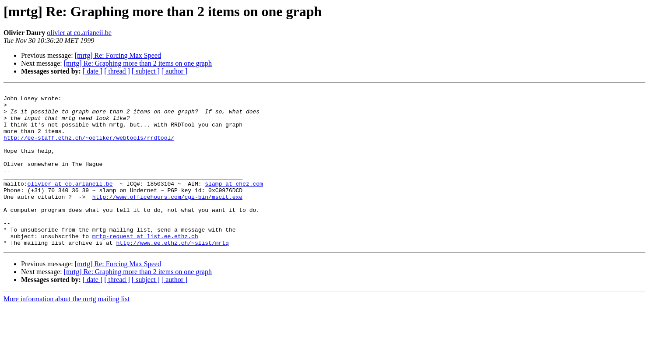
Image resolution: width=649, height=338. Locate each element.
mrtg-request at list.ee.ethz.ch (145, 266)
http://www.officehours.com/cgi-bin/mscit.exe (167, 219)
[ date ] (92, 71)
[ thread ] (117, 71)
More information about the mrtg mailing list (67, 330)
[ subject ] (146, 71)
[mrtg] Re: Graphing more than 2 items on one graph (138, 63)
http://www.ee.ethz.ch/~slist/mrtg (172, 274)
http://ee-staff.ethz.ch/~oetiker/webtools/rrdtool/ (89, 148)
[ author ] (174, 71)
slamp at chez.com (234, 203)
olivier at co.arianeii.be (79, 32)
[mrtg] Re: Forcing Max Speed (118, 55)
